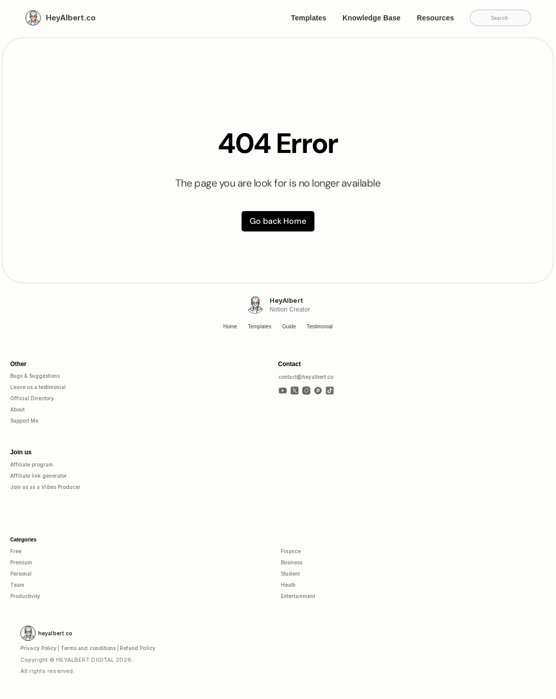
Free (15, 551)
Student (290, 574)
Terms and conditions (88, 648)
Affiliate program (31, 464)
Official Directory (32, 398)
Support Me (24, 421)
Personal (21, 574)
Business (291, 562)
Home (230, 326)
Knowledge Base (371, 18)
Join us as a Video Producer (45, 487)
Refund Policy (137, 648)
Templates (308, 18)
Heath (288, 585)
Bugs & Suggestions (35, 376)
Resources (435, 18)
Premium (21, 562)
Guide (289, 326)
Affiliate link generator (38, 476)
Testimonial (320, 326)
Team (17, 585)
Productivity (25, 596)
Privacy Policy (38, 648)
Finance (291, 551)
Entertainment (298, 596)
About (17, 409)
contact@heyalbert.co (305, 377)
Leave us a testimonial (38, 387)
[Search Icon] (500, 17)
